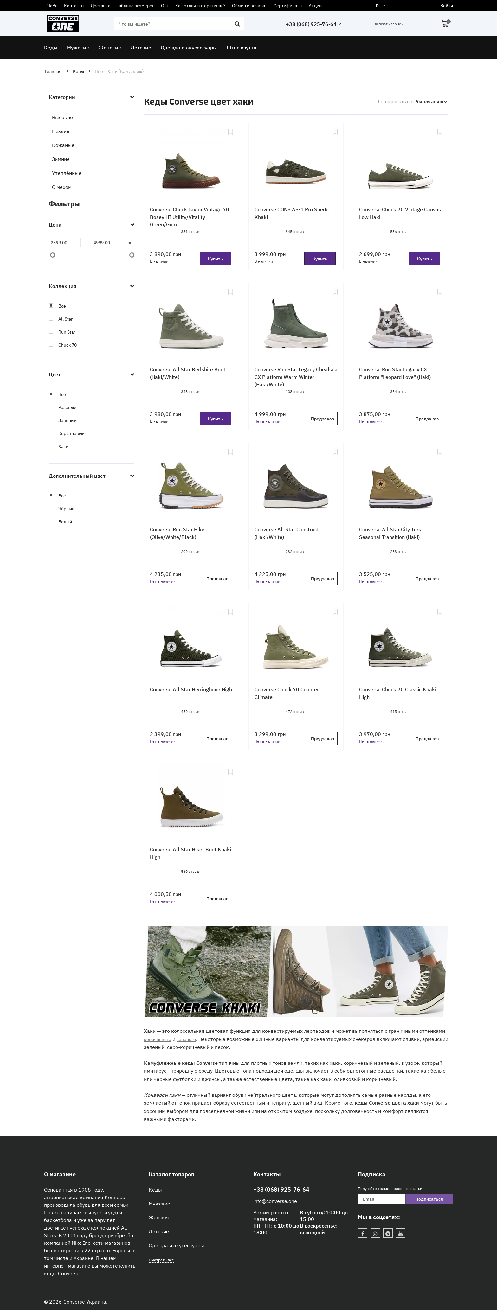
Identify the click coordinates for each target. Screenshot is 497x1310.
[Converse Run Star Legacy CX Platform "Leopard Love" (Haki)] (400, 323)
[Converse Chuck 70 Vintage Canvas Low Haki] (400, 163)
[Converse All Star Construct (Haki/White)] (296, 483)
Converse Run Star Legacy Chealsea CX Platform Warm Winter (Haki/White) (291, 378)
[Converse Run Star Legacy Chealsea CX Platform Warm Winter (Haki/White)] (296, 323)
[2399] (65, 242)
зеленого (191, 1038)
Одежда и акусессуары (176, 1245)
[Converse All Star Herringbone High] (191, 643)
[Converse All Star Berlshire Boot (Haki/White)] (191, 323)
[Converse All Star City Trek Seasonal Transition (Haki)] (400, 483)
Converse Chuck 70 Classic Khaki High (393, 694)
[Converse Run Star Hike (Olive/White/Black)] (191, 483)
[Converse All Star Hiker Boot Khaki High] (191, 803)
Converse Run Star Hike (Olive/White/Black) (180, 534)
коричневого (159, 1038)
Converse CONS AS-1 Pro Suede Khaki (295, 214)
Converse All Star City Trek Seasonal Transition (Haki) (393, 534)
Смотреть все (161, 1259)
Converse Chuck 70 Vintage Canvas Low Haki (394, 214)
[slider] (52, 255)
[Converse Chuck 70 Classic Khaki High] (400, 643)
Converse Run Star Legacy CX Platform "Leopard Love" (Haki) (399, 374)
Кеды (155, 1189)
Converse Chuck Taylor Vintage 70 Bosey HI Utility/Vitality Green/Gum (189, 218)
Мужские (159, 1203)
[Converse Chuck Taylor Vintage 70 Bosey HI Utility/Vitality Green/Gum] (191, 163)
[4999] (107, 242)
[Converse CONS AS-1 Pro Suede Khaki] (296, 163)
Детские (159, 1231)
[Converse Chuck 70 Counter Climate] (296, 643)
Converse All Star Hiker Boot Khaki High (186, 854)
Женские (160, 1217)
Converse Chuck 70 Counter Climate (290, 694)
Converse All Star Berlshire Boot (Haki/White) (190, 374)
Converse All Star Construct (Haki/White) (290, 534)
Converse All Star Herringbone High (188, 694)
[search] (178, 23)
